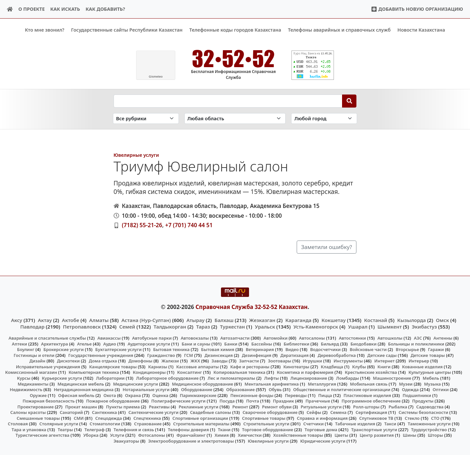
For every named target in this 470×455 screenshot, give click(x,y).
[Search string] (228, 100)
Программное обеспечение (371, 401)
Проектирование (35, 406)
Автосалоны (312, 338)
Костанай (375, 319)
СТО (435, 418)
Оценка (160, 395)
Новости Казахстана (421, 30)
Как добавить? (105, 9)
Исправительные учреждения (48, 367)
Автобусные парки (152, 338)
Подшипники (417, 395)
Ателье (84, 343)
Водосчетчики (325, 349)
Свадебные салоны (210, 412)
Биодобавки (364, 343)
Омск (442, 319)
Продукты (423, 401)
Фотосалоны (151, 435)
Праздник (283, 401)
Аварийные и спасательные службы (47, 338)
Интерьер (419, 361)
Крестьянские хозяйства (371, 372)
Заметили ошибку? (326, 247)
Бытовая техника (171, 349)
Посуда (227, 401)
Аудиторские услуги (149, 343)
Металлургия (322, 384)
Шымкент (390, 326)
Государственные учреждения (100, 355)
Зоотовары (279, 361)
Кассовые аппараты (197, 367)
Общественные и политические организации (341, 389)
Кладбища (332, 367)
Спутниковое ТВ (376, 418)
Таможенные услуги (429, 424)
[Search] (349, 100)
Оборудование (196, 389)
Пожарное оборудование (113, 401)
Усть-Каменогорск (315, 326)
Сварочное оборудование (270, 412)
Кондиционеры (149, 372)
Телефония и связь (134, 430)
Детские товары (428, 355)
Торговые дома (321, 430)
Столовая (18, 424)
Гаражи (436, 349)
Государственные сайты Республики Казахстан (127, 30)
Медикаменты (33, 384)
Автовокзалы (195, 338)
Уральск (265, 326)
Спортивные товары (264, 418)
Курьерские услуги (62, 378)
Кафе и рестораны (250, 367)
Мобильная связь (368, 384)
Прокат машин (81, 406)
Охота (109, 395)
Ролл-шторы (366, 406)
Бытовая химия (217, 349)
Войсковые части (368, 349)
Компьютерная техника (94, 372)
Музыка (432, 384)
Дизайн (37, 361)
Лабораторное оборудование (167, 378)
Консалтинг (189, 372)
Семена (338, 412)
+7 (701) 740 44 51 (188, 225)
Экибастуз (424, 326)
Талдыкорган (170, 326)
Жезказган (262, 319)
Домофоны (140, 361)
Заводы (219, 361)
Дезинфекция (256, 355)
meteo (156, 76)
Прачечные (318, 401)
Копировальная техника (239, 372)
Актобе (70, 319)
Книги (384, 367)
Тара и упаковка (29, 430)
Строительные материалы (201, 424)
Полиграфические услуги (178, 401)
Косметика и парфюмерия (305, 372)
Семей (127, 326)
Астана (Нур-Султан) (146, 319)
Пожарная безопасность (49, 401)
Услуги (117, 435)
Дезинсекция (218, 355)
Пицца (325, 395)
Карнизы (157, 367)
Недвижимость (26, 389)
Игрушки (312, 361)
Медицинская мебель (80, 384)
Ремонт (240, 406)
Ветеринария (260, 349)
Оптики (441, 389)
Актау (45, 319)
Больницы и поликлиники (416, 343)
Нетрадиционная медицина (84, 389)
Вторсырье (407, 349)
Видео (292, 349)
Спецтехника (147, 418)
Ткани (224, 430)
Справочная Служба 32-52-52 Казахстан (252, 307)
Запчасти (249, 361)
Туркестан (232, 326)
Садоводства (430, 406)
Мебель (431, 378)
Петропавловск (82, 326)
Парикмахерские (198, 395)
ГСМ (188, 355)
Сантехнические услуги (153, 412)
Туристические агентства (43, 435)
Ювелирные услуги (136, 155)
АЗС (418, 338)
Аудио (109, 343)
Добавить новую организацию (417, 9)
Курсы (23, 378)
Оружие (38, 395)
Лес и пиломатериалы (231, 378)
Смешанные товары (38, 418)
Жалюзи (170, 361)
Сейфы (313, 412)
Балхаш (223, 319)
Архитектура (54, 343)
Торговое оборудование (267, 430)
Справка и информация (322, 418)
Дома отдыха (103, 361)
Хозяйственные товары (298, 435)
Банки (230, 343)
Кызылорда (411, 319)
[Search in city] (324, 118)
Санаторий (71, 412)
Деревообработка (337, 355)
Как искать (65, 9)
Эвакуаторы (126, 441)
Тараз (203, 326)
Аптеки (19, 343)
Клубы (359, 367)
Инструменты (348, 361)
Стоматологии (105, 424)
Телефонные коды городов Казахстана (235, 30)
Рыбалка (397, 406)
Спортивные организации (200, 418)
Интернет (384, 361)
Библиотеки (296, 343)
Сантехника (104, 412)
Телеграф (95, 430)
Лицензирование (308, 378)
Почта (252, 401)
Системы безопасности (423, 412)
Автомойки (275, 338)
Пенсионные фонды (252, 395)
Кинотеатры (296, 367)
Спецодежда (108, 418)
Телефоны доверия (188, 430)
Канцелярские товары (113, 367)
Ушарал (358, 326)
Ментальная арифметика (271, 384)
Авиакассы (109, 338)
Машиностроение (392, 378)
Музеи (406, 384)
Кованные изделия (422, 367)
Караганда (298, 319)
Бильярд (330, 343)
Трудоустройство (429, 430)
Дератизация (294, 355)
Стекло (412, 418)
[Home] (10, 9)
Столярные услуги (58, 424)
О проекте (31, 9)
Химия (221, 435)
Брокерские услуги (63, 349)
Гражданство (161, 355)
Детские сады (382, 355)
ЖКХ (195, 361)
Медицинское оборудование (202, 384)
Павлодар (32, 326)
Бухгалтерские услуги (118, 349)
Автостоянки (352, 338)
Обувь (275, 389)
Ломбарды (347, 378)
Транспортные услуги (374, 430)
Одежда (410, 389)
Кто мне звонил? (44, 30)
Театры (65, 430)
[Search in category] (146, 118)
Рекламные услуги (198, 406)
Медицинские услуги (135, 384)
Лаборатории (110, 378)
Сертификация (371, 412)
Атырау (195, 319)
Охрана (133, 395)
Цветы (341, 435)
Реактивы (159, 406)
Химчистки (250, 435)
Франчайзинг (191, 435)
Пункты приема (123, 406)
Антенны (442, 338)
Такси (390, 424)
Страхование (148, 424)
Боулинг (25, 349)
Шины (409, 435)
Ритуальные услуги (321, 406)
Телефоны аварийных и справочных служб (339, 30)
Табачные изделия (355, 424)
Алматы (99, 319)
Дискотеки (68, 361)
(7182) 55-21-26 (142, 225)
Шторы (435, 435)
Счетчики (313, 424)
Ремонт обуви (277, 406)
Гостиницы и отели (34, 355)
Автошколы (390, 338)
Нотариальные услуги (146, 389)
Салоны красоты (28, 412)
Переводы (296, 395)
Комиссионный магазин (31, 372)
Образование (240, 389)
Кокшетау (333, 319)
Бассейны (261, 343)
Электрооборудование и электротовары (191, 441)
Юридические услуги (322, 441)
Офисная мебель (76, 395)
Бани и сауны (195, 343)
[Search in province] (235, 118)
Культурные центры (430, 372)
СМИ (79, 418)
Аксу (16, 319)
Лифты (271, 378)
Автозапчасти (235, 338)
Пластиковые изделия (367, 395)
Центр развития (377, 435)
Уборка (91, 435)
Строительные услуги (266, 424)
